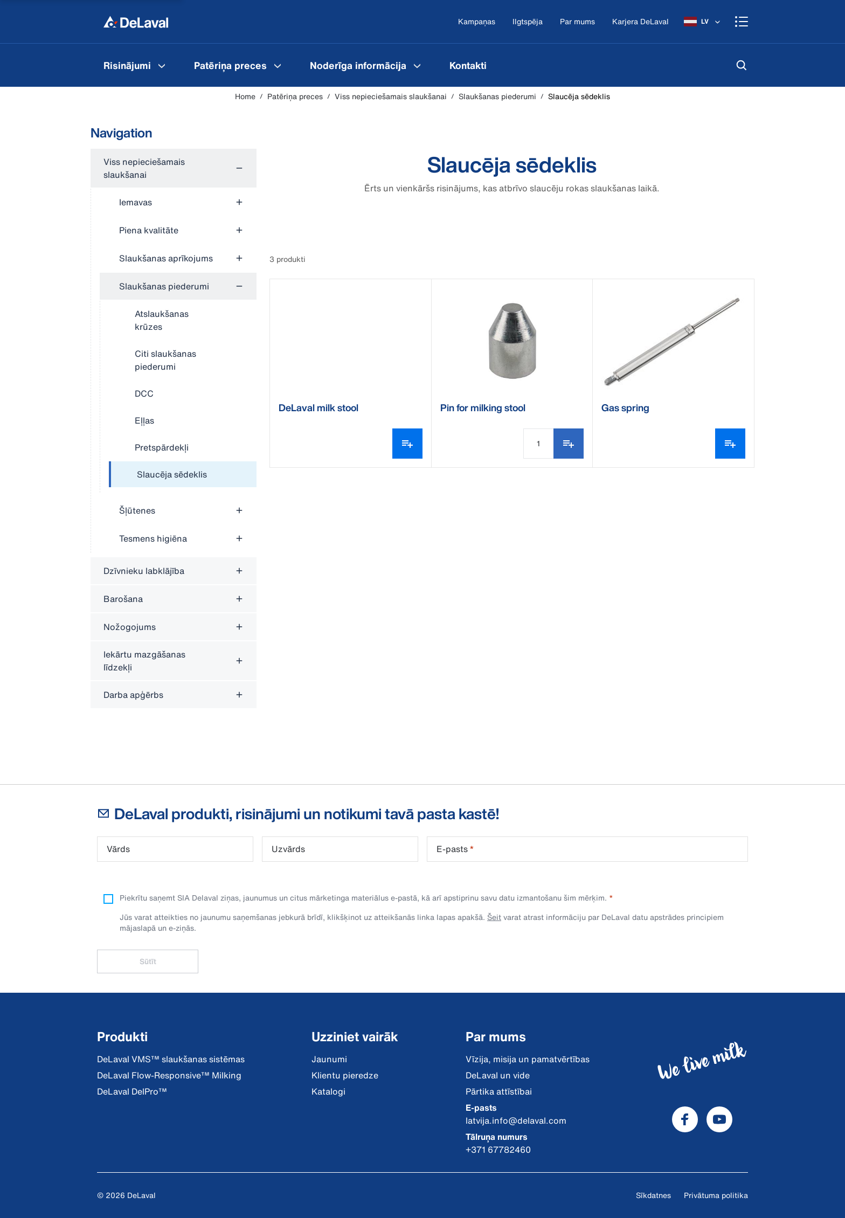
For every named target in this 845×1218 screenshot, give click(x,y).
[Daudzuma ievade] (538, 443)
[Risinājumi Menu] (161, 65)
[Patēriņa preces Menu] (277, 65)
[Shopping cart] (741, 21)
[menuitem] (136, 65)
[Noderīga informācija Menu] (417, 65)
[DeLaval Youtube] (719, 1119)
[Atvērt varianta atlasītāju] (407, 443)
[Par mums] (577, 22)
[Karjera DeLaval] (640, 22)
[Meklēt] (741, 65)
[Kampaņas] (476, 22)
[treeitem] (183, 474)
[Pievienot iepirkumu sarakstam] (568, 443)
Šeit (494, 917)
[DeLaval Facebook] (685, 1119)
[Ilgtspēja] (527, 22)
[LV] (703, 21)
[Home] (135, 21)
